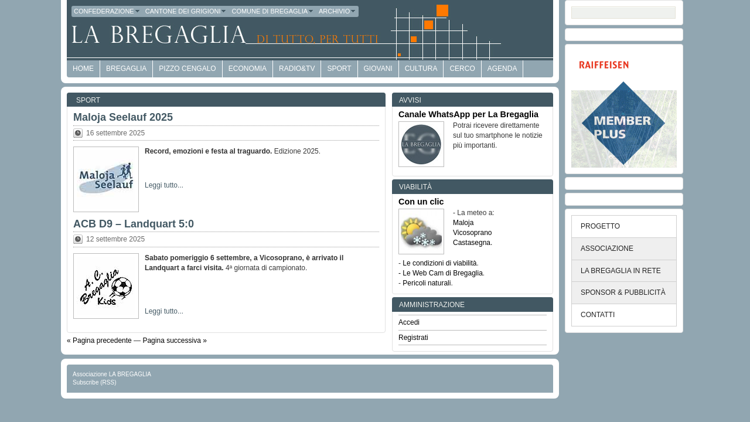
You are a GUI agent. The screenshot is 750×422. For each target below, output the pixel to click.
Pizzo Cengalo (187, 68)
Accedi (409, 322)
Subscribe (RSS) (94, 382)
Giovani (378, 68)
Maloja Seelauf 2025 (123, 117)
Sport (339, 68)
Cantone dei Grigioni (186, 11)
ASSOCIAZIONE (607, 248)
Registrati (413, 337)
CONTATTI (598, 315)
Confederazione (107, 11)
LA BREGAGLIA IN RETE (621, 271)
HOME (83, 68)
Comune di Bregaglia (272, 11)
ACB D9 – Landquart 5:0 (133, 224)
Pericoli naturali (427, 283)
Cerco (462, 68)
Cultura (421, 68)
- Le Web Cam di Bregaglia (440, 273)
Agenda (502, 68)
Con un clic (421, 201)
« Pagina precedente (99, 340)
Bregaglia (126, 68)
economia (248, 68)
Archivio (337, 11)
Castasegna (471, 243)
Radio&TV (297, 68)
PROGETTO (600, 226)
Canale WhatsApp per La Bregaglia (468, 114)
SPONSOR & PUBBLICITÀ (623, 292)
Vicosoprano (472, 233)
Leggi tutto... (164, 185)
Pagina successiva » (174, 340)
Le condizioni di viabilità (439, 263)
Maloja (463, 223)
